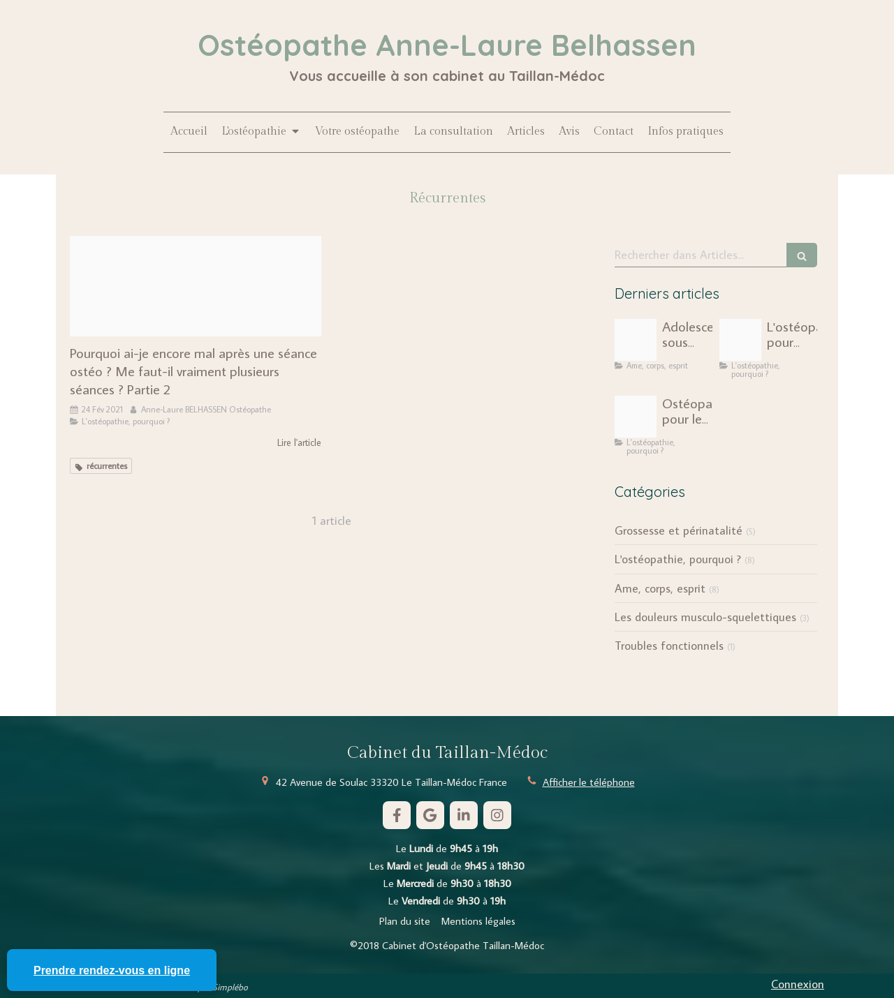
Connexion (797, 984)
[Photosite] (195, 286)
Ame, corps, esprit (660, 588)
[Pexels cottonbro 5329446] (636, 340)
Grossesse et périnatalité (678, 530)
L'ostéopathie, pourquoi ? (678, 559)
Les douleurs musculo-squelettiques (705, 617)
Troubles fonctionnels (669, 645)
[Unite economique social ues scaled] (740, 340)
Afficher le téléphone (589, 782)
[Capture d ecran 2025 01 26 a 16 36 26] (636, 417)
